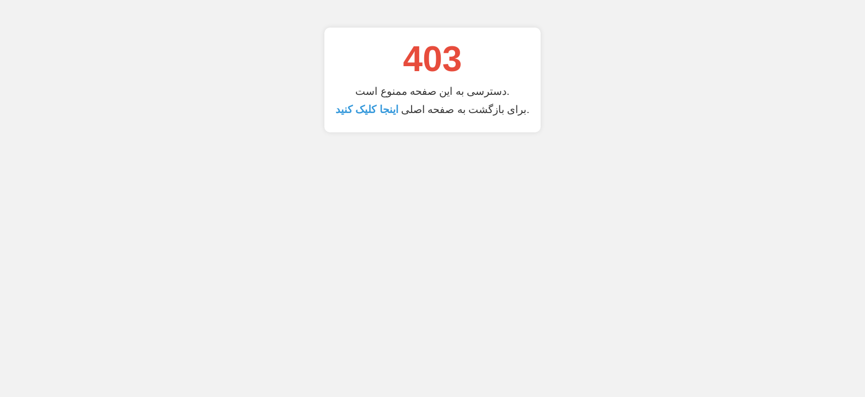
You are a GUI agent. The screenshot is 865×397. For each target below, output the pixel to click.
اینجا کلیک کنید (366, 109)
